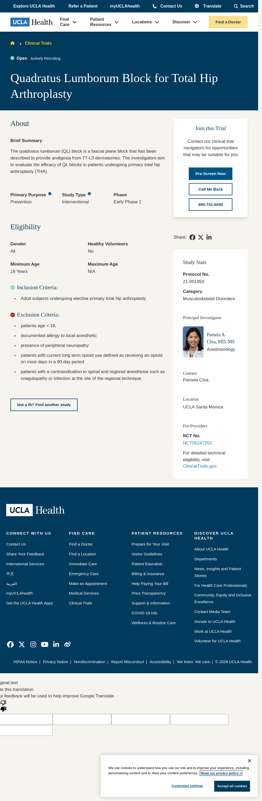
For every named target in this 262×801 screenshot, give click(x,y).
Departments (205, 559)
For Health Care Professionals (220, 585)
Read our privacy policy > (220, 773)
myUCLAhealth (125, 6)
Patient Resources (100, 22)
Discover (181, 22)
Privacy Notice (55, 661)
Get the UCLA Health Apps (29, 603)
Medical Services (84, 593)
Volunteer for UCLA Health (217, 641)
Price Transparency (149, 593)
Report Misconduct (127, 661)
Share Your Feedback (25, 554)
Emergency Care (84, 573)
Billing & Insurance (148, 573)
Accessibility (160, 661)
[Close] (249, 760)
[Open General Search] (244, 6)
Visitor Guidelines (147, 554)
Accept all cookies (232, 786)
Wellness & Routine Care (154, 623)
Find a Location (82, 554)
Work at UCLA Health (213, 631)
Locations (142, 22)
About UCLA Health (211, 549)
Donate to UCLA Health (215, 621)
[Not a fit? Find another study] (44, 405)
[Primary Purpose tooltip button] (49, 194)
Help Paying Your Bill (150, 583)
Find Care (65, 22)
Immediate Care (83, 564)
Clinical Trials (38, 43)
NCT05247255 (197, 443)
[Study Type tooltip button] (89, 194)
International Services (25, 564)
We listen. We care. (194, 661)
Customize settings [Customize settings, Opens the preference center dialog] (187, 786)
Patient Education (147, 564)
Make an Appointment (88, 583)
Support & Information (151, 603)
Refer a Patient (83, 6)
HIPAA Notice (25, 661)
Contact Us (171, 6)
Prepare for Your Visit (150, 544)
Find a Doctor (228, 22)
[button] (34, 6)
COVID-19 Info (145, 613)
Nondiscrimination (89, 661)
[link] (192, 237)
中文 (10, 573)
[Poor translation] (3, 705)
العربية (11, 583)
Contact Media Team (212, 611)
